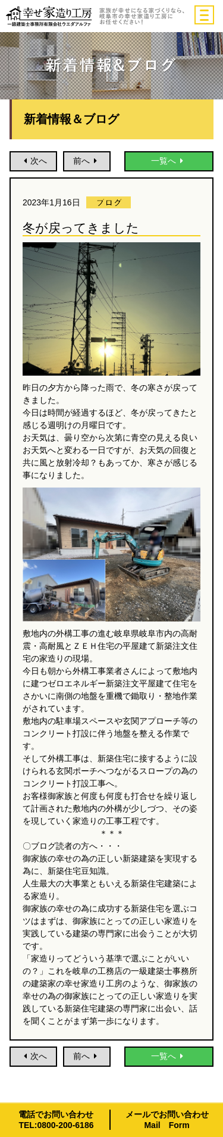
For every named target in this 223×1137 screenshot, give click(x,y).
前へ (86, 160)
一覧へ (169, 160)
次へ (33, 160)
